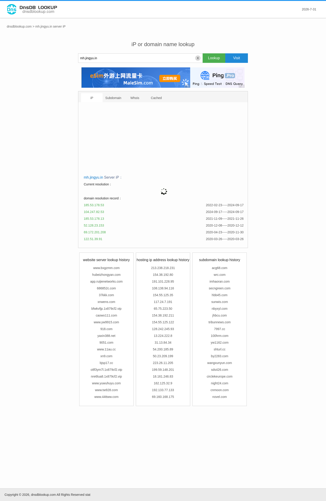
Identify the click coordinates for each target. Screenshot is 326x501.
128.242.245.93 (163, 329)
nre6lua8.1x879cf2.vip (106, 376)
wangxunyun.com (219, 363)
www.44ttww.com (106, 397)
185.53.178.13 (94, 218)
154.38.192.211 (163, 315)
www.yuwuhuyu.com (106, 383)
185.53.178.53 (94, 205)
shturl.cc (219, 349)
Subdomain (113, 98)
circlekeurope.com (220, 376)
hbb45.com (219, 295)
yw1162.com (220, 342)
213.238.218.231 (163, 268)
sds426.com (219, 369)
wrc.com (219, 274)
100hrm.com (219, 336)
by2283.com (219, 356)
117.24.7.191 (163, 302)
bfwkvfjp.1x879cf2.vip (106, 308)
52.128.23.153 (94, 225)
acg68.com (219, 268)
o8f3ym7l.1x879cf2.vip (106, 369)
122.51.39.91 (93, 239)
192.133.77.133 (163, 390)
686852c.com (106, 288)
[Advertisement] (164, 140)
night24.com (219, 383)
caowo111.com (106, 315)
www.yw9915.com (106, 322)
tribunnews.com (220, 322)
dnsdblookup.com (19, 26)
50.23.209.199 (163, 356)
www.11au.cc (106, 349)
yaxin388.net (106, 336)
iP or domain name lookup (163, 44)
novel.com (219, 397)
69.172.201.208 (95, 232)
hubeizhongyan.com (106, 274)
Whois (134, 98)
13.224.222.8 (163, 336)
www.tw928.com (106, 390)
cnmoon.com (220, 390)
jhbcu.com (219, 315)
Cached (156, 98)
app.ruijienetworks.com (106, 281)
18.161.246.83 (163, 376)
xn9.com (107, 356)
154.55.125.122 (163, 322)
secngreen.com (219, 288)
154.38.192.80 (163, 274)
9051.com (106, 342)
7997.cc (219, 329)
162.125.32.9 (163, 383)
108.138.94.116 (163, 288)
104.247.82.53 (94, 212)
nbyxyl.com (220, 308)
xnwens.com (106, 302)
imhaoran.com (220, 281)
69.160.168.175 (163, 397)
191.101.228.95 (163, 281)
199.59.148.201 (163, 369)
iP (91, 98)
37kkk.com (106, 295)
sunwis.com (219, 302)
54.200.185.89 (163, 349)
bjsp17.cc (106, 363)
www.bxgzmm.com (106, 268)
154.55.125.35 (163, 295)
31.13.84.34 (163, 342)
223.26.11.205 (163, 363)
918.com (106, 329)
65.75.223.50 (163, 308)
